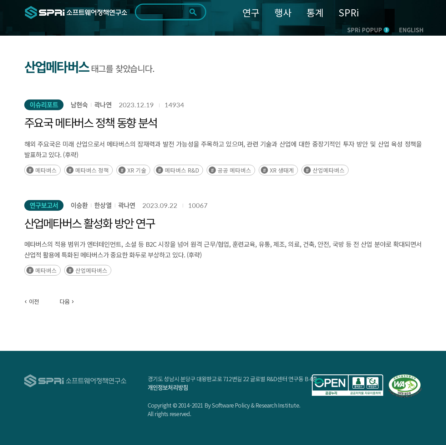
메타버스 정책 (92, 170)
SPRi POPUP (368, 29)
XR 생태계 (282, 170)
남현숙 (79, 104)
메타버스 (46, 170)
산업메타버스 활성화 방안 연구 (89, 223)
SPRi (349, 12)
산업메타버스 (329, 170)
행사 (283, 12)
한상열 (102, 205)
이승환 (79, 205)
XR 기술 (136, 170)
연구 (250, 12)
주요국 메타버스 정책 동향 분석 (90, 122)
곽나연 (102, 104)
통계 (315, 12)
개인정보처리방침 (168, 387)
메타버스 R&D (182, 170)
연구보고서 (44, 205)
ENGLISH (411, 29)
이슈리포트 (44, 104)
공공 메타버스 (234, 170)
